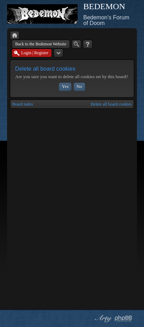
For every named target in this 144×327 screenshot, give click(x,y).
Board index (22, 104)
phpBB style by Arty (102, 318)
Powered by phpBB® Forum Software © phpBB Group (123, 318)
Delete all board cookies (111, 104)
